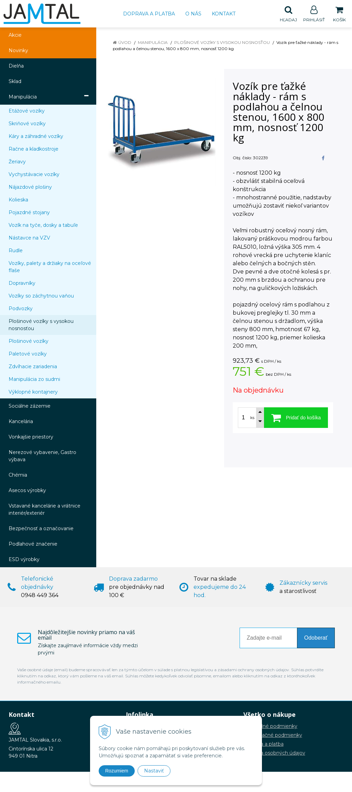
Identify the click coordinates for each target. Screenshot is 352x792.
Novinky (18, 51)
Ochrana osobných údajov (274, 753)
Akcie (15, 35)
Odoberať (316, 638)
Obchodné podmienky (270, 726)
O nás (193, 14)
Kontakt (223, 14)
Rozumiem (116, 770)
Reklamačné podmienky (272, 735)
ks (252, 418)
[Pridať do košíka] (296, 418)
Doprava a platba (149, 14)
